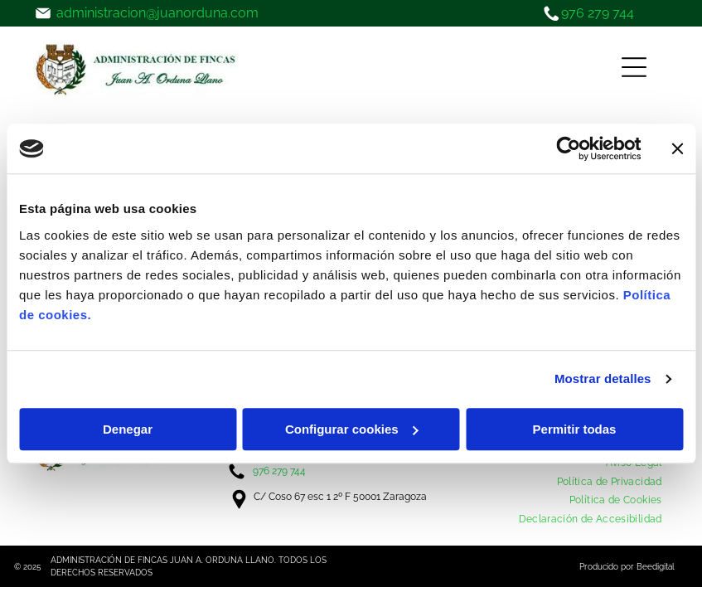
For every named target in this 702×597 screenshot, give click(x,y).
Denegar (128, 429)
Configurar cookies (352, 429)
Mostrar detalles (602, 378)
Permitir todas (575, 429)
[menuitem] (610, 481)
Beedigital (656, 566)
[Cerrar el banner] (677, 148)
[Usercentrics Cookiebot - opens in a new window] (568, 148)
